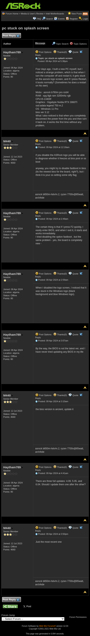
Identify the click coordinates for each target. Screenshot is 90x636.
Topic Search (60, 44)
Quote (75, 52)
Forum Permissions (79, 617)
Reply (38, 55)
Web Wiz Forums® (47, 626)
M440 (8, 141)
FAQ (39, 19)
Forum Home (12, 13)
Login (85, 19)
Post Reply (11, 35)
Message (40, 43)
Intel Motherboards (55, 13)
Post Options (43, 52)
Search (49, 19)
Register (74, 19)
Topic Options (78, 44)
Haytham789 (13, 52)
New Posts (77, 13)
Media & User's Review (32, 13)
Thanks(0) (60, 52)
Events (59, 19)
